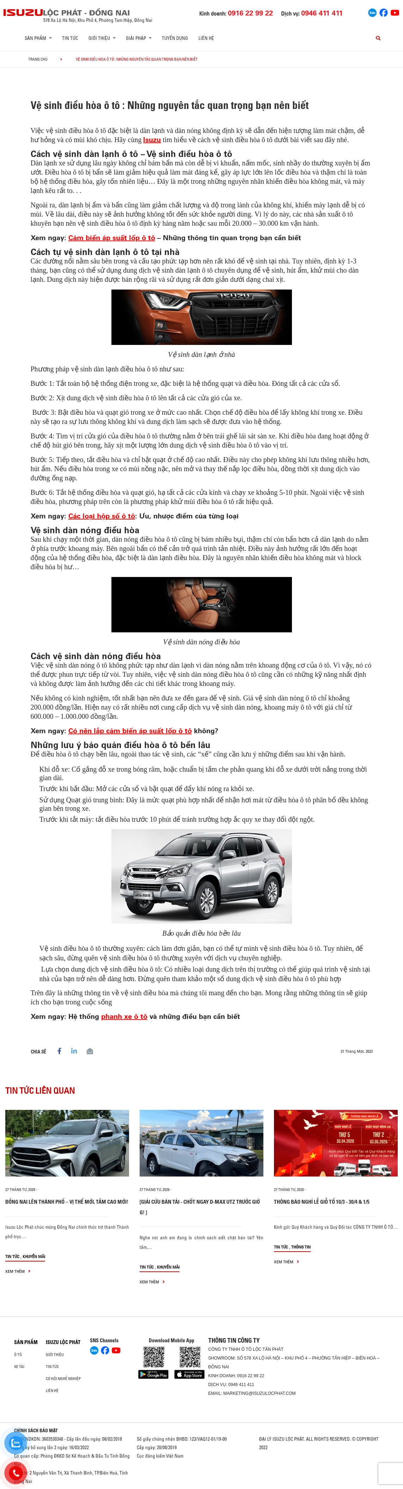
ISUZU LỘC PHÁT (63, 1342)
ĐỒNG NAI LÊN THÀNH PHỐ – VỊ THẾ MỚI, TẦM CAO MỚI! (66, 1201)
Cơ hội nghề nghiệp (63, 1378)
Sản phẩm (26, 1342)
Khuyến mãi (34, 1256)
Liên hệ (206, 38)
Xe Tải (19, 1366)
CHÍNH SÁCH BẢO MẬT (36, 1430)
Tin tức (70, 38)
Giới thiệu (55, 1354)
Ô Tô (18, 1354)
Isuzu (152, 139)
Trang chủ (38, 59)
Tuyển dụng (175, 38)
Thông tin (301, 1247)
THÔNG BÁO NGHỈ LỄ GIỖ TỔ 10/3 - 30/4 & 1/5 (322, 1201)
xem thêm (17, 1271)
